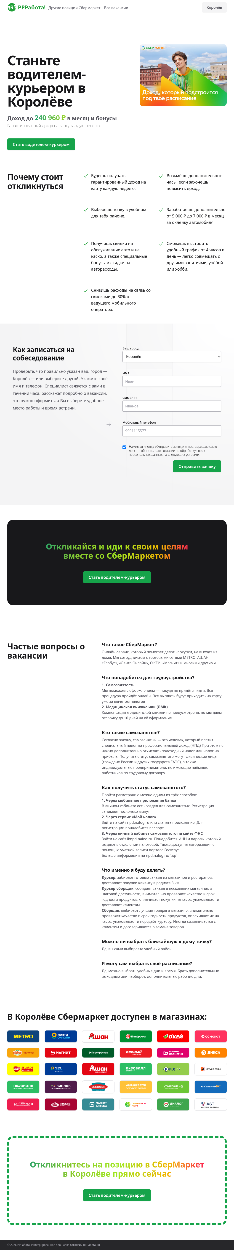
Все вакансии (116, 7)
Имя (125, 373)
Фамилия (129, 398)
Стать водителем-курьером (41, 144)
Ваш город (130, 348)
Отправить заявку (197, 466)
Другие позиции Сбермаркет (74, 7)
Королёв (214, 7)
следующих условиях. (184, 454)
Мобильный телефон (139, 422)
